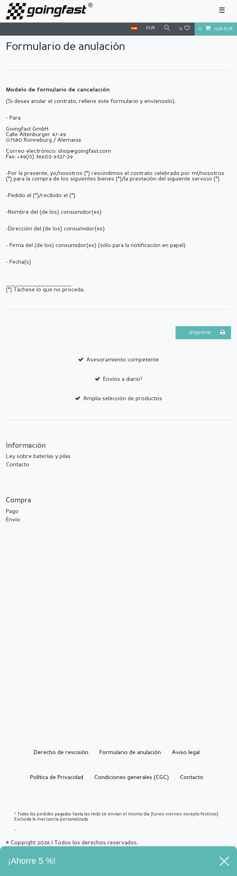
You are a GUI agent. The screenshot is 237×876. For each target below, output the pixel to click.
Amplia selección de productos (122, 398)
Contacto (17, 464)
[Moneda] (150, 29)
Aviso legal (186, 752)
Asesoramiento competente (122, 360)
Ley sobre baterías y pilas (38, 456)
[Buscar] (167, 29)
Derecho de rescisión (61, 752)
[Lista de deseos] (185, 29)
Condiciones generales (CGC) (131, 777)
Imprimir (207, 332)
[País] (134, 29)
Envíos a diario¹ (122, 379)
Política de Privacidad (56, 777)
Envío (13, 520)
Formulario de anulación (130, 752)
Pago (12, 511)
